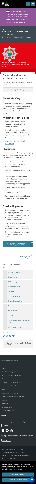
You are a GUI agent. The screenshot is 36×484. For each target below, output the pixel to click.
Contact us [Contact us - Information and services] (11, 458)
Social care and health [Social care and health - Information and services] (9, 410)
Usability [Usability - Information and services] (4, 455)
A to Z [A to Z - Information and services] (4, 458)
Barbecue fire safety (12, 286)
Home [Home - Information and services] (4, 368)
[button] (33, 4)
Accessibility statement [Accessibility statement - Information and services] (9, 449)
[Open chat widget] (32, 480)
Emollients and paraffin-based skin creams (16, 321)
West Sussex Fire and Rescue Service (15, 32)
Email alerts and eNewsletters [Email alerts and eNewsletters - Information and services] (19, 455)
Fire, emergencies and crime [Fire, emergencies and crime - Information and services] (11, 386)
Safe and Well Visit (11, 272)
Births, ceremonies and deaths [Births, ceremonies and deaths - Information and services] (11, 375)
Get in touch (8, 425)
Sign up (7, 440)
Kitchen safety (10, 282)
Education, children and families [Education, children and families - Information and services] (12, 382)
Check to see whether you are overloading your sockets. (20, 244)
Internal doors (10, 310)
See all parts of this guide (19, 90)
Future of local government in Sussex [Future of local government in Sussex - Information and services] (13, 452)
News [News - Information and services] (21, 449)
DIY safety (8, 315)
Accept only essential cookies (18, 480)
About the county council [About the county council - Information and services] (10, 372)
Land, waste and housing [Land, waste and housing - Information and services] (10, 393)
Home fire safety (8, 34)
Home (4, 29)
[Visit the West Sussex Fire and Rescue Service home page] (9, 54)
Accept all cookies (18, 474)
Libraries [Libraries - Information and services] (4, 400)
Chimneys (8, 291)
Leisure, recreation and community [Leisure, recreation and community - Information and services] (13, 396)
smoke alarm (9, 143)
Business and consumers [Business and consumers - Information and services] (9, 379)
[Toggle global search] (28, 4)
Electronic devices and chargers (24, 256)
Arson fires (9, 306)
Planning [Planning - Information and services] (5, 403)
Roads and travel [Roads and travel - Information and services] (7, 407)
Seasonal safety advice (12, 301)
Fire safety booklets (11, 296)
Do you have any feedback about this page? (18, 344)
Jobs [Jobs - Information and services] (3, 389)
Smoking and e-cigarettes (13, 327)
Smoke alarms (10, 277)
